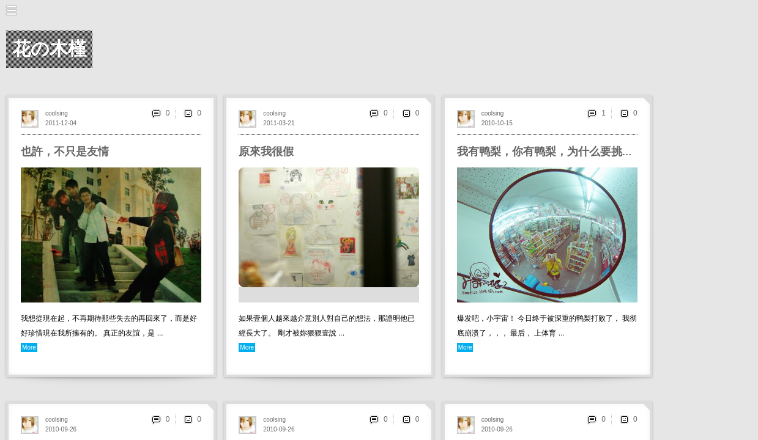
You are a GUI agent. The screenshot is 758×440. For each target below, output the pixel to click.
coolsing (56, 113)
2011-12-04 (60, 123)
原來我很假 (266, 151)
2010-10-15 (497, 123)
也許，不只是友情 (65, 151)
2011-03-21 (278, 123)
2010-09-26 (60, 429)
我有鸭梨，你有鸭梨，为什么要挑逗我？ (556, 151)
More (29, 347)
